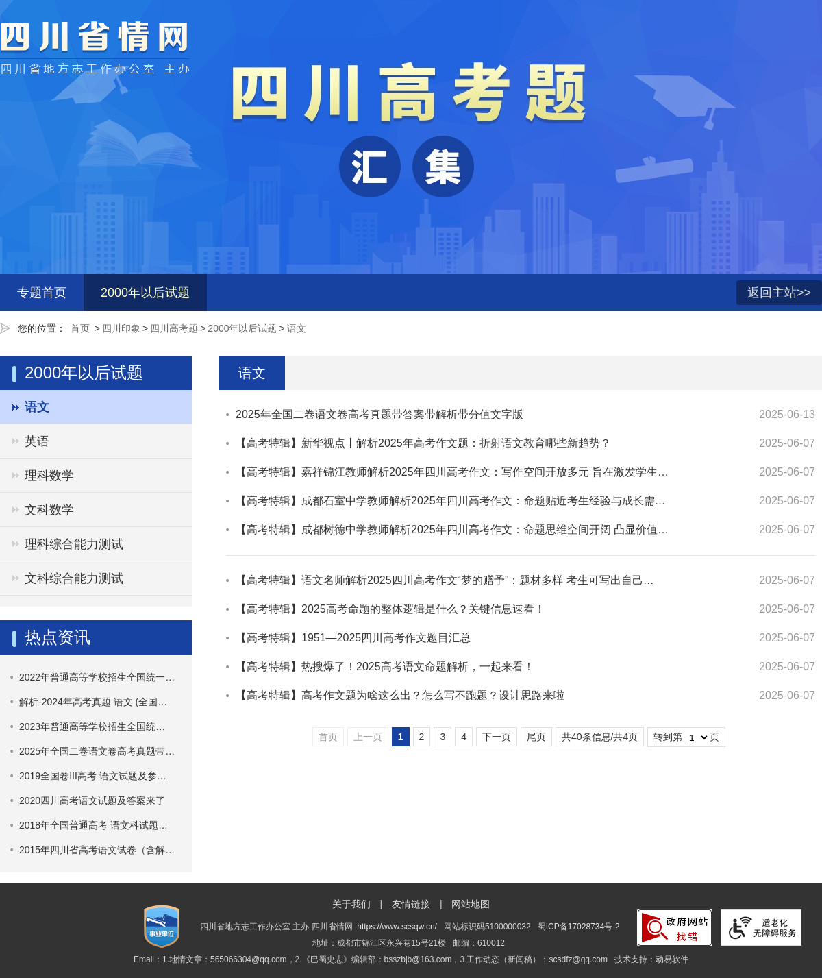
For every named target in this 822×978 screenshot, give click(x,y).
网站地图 (470, 903)
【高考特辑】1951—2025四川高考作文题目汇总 (353, 638)
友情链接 (411, 903)
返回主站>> (779, 292)
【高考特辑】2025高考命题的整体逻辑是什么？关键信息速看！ (390, 609)
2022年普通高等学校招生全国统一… (97, 677)
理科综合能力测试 (74, 544)
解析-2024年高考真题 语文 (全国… (93, 701)
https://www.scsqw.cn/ (397, 926)
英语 (37, 441)
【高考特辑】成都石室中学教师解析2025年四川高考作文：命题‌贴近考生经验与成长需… (451, 500)
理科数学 (49, 475)
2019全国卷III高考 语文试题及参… (92, 775)
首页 (80, 328)
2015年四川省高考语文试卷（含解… (97, 849)
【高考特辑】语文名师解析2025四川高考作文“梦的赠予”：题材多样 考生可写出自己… (445, 580)
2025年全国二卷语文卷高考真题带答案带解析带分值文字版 (379, 414)
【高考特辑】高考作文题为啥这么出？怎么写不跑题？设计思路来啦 (400, 695)
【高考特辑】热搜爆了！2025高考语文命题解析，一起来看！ (385, 666)
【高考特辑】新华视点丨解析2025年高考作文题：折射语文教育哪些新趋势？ (423, 443)
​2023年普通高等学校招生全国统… (92, 726)
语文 (296, 328)
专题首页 (41, 292)
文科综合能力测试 (74, 578)
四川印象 (121, 328)
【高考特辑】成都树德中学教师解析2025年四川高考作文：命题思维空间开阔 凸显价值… (452, 529)
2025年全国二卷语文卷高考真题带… (97, 751)
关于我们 (351, 903)
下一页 (496, 736)
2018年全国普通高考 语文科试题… (93, 825)
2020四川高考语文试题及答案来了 (92, 800)
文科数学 (49, 510)
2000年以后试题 (145, 292)
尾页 (536, 736)
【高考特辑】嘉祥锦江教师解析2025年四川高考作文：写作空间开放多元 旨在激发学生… (452, 472)
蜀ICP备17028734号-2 (579, 926)
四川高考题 (174, 328)
